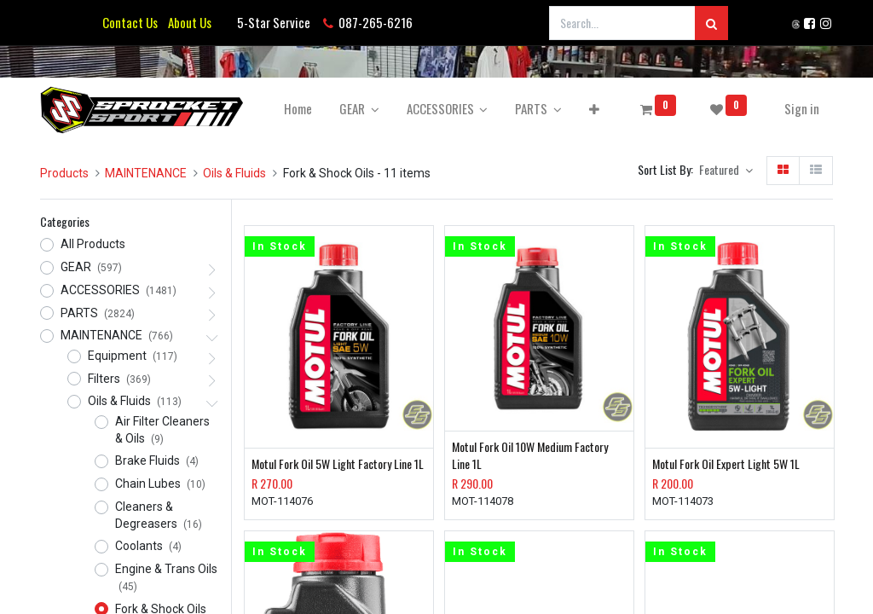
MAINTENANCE (146, 173)
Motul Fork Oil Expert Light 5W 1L (726, 463)
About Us (187, 22)
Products (64, 173)
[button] (594, 109)
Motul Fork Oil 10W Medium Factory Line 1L (530, 455)
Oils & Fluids (234, 173)
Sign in (801, 108)
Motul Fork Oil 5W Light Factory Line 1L (337, 463)
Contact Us (130, 22)
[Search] (711, 23)
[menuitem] (298, 109)
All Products (93, 244)
